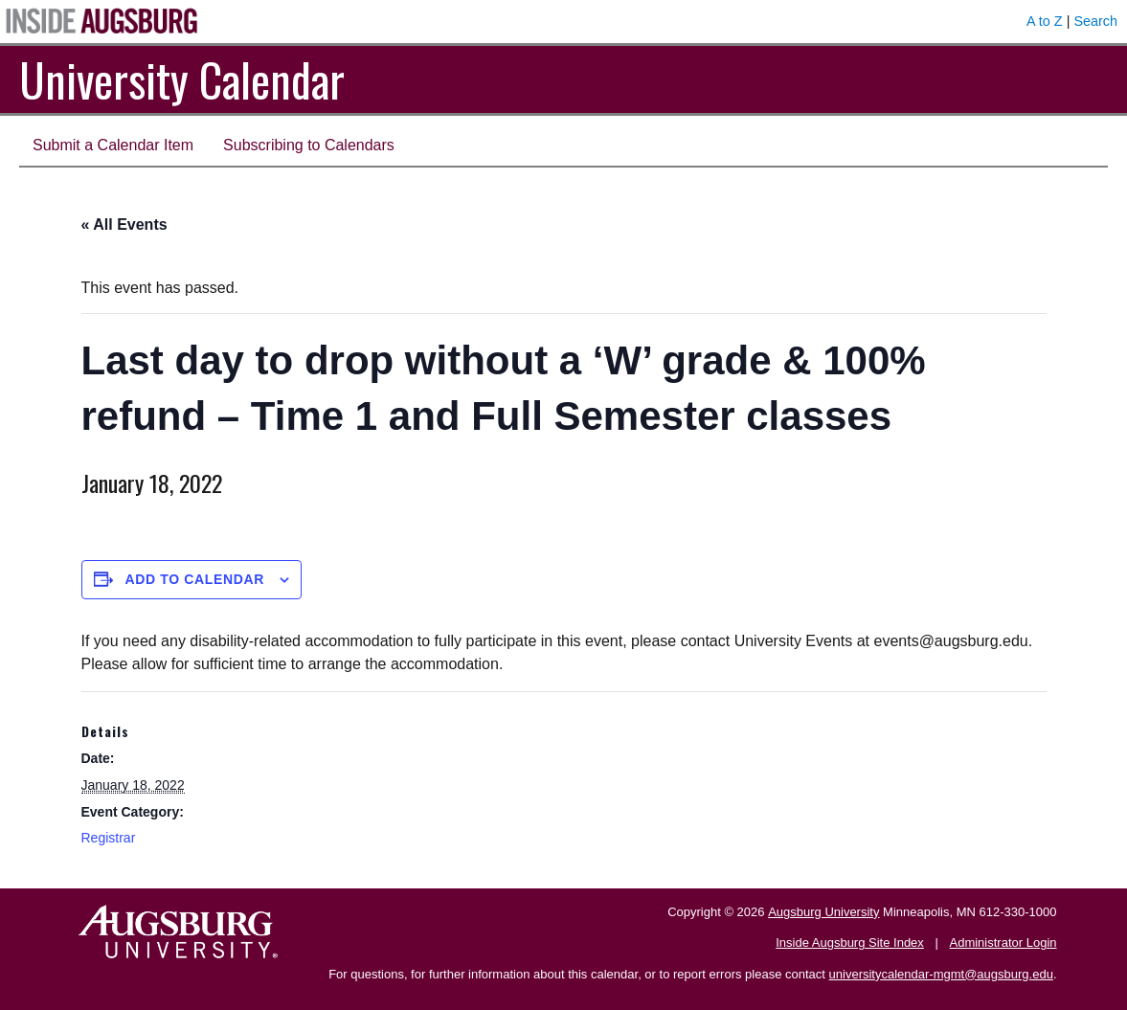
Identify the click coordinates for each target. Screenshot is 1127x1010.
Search (1095, 21)
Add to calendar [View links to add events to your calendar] (194, 579)
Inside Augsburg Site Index (850, 942)
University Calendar (182, 79)
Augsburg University (823, 912)
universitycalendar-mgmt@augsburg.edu (941, 974)
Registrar (108, 837)
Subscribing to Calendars (308, 145)
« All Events (124, 224)
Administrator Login (1003, 942)
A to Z (1044, 21)
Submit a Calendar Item (113, 145)
